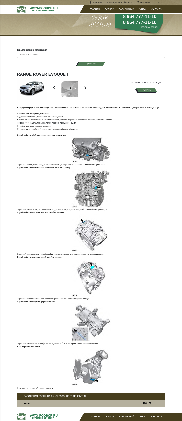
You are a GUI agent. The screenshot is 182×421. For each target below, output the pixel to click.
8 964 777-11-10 (139, 16)
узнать (147, 90)
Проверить (91, 64)
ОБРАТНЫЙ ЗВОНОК (149, 27)
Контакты (156, 9)
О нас (142, 9)
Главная (95, 9)
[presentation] (54, 87)
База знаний (126, 9)
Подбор (109, 9)
